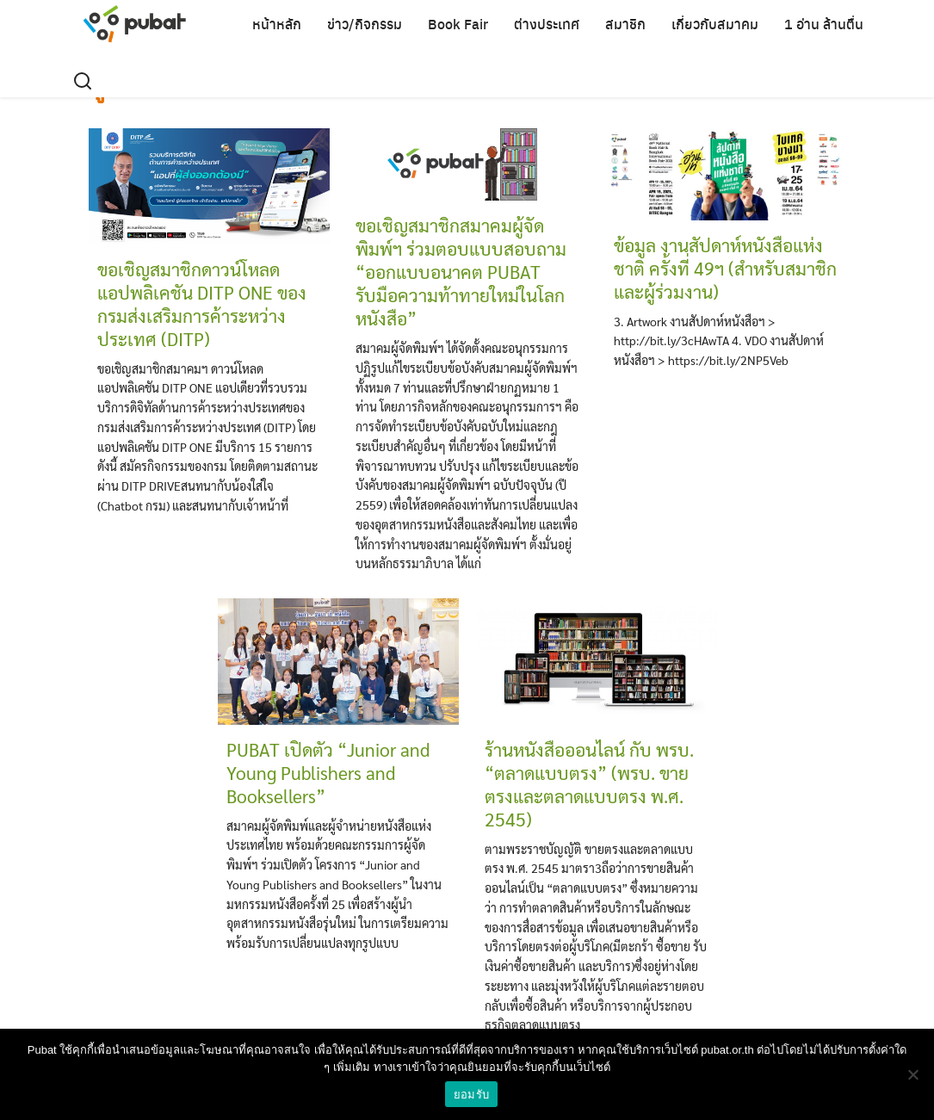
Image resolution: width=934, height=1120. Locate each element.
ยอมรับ (471, 1094)
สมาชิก (625, 24)
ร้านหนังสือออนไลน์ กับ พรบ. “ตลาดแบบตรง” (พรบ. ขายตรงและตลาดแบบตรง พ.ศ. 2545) (589, 784)
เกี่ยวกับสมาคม (714, 24)
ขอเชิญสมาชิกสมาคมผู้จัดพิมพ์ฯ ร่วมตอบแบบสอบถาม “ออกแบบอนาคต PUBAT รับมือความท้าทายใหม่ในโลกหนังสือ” (461, 271)
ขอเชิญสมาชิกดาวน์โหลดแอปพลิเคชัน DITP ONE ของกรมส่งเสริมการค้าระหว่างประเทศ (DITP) (201, 303)
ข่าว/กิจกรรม (364, 24)
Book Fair (458, 24)
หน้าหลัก (276, 24)
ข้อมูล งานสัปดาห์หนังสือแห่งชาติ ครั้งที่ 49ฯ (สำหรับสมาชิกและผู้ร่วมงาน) (725, 268)
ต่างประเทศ (546, 24)
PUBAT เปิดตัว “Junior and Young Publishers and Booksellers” (328, 773)
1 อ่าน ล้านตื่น (823, 24)
